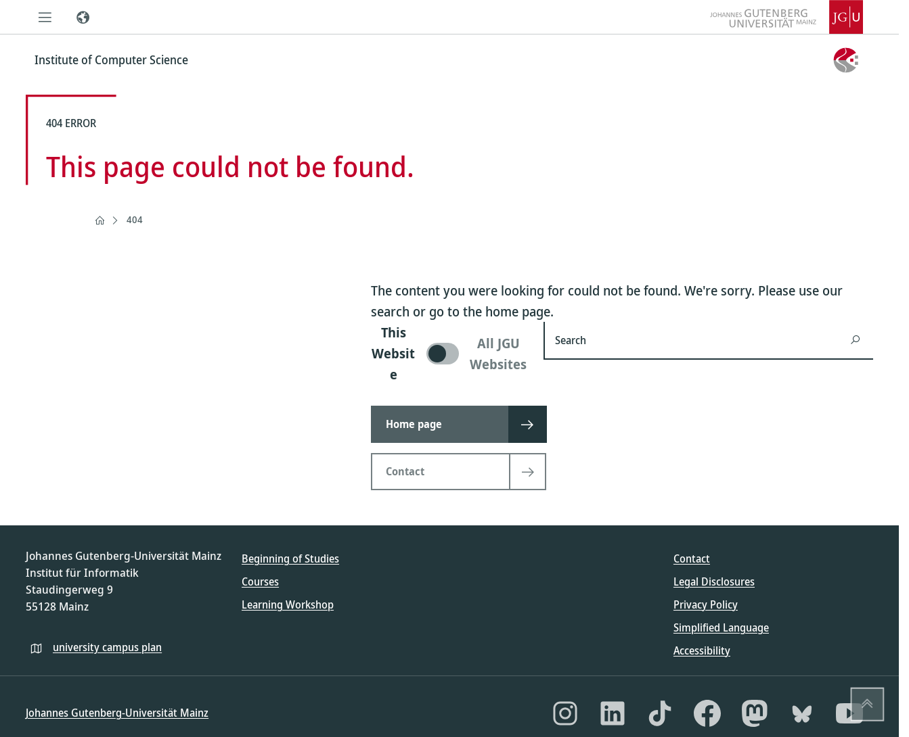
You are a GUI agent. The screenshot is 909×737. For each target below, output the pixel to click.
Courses (260, 581)
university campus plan (107, 647)
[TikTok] (659, 713)
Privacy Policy (705, 604)
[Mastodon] (754, 713)
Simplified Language (721, 627)
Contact (691, 558)
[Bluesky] (802, 713)
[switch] (449, 353)
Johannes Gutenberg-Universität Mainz (117, 712)
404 (135, 219)
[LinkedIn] (612, 713)
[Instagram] (565, 713)
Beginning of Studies (290, 558)
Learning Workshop (288, 604)
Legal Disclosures (714, 581)
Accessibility (701, 650)
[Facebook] (707, 713)
